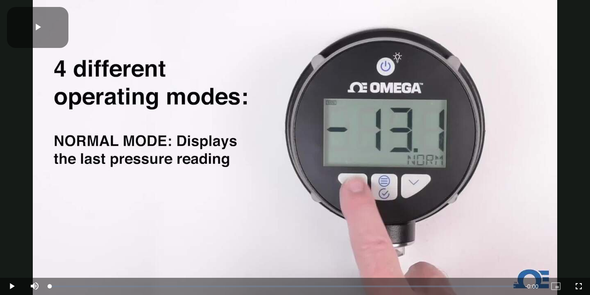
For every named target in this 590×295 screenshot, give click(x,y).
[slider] (282, 286)
